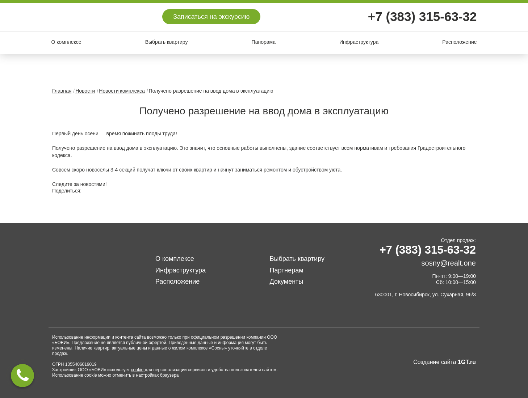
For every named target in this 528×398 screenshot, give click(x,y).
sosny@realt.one (449, 263)
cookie (137, 369)
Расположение (459, 42)
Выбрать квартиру (166, 42)
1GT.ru (467, 362)
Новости (85, 91)
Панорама (264, 42)
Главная (61, 91)
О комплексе (66, 42)
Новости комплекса (121, 91)
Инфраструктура (358, 42)
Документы (286, 281)
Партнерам (286, 270)
